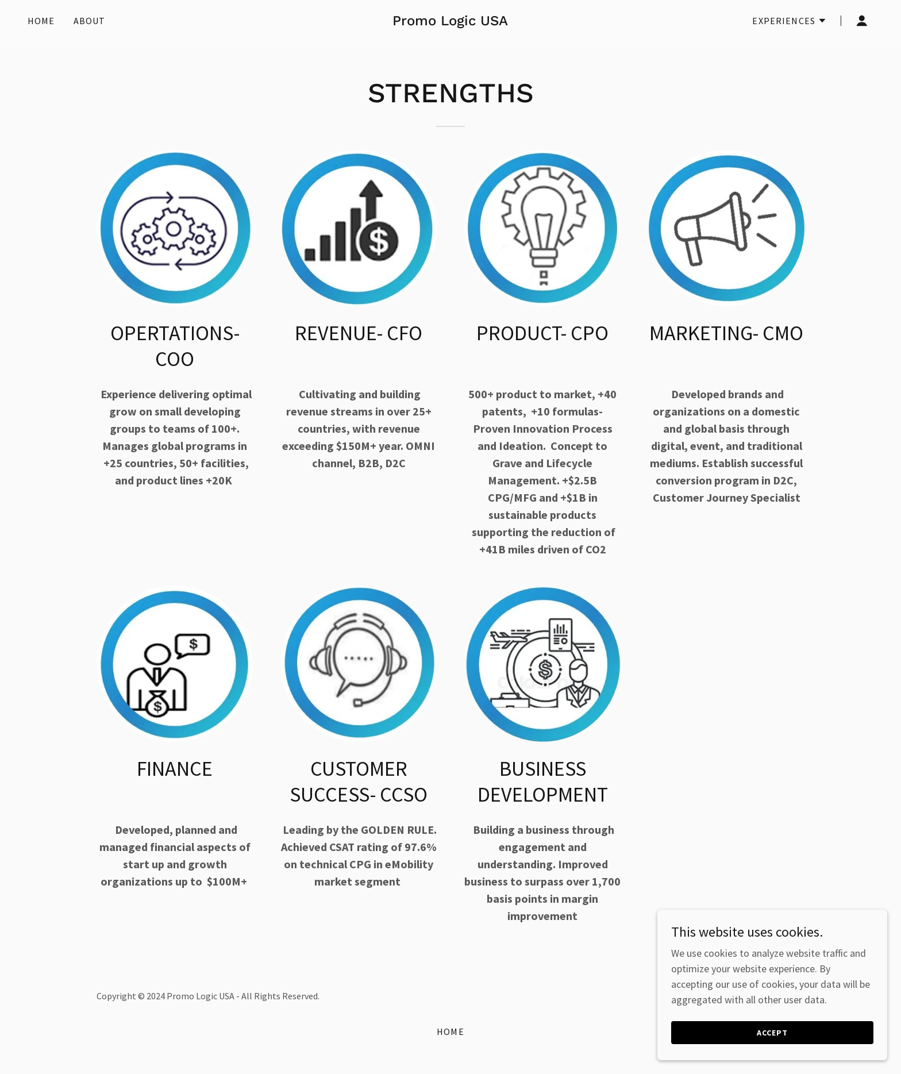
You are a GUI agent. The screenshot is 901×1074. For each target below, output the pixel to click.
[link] (451, 21)
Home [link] (41, 20)
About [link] (90, 20)
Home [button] (450, 1031)
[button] (789, 21)
